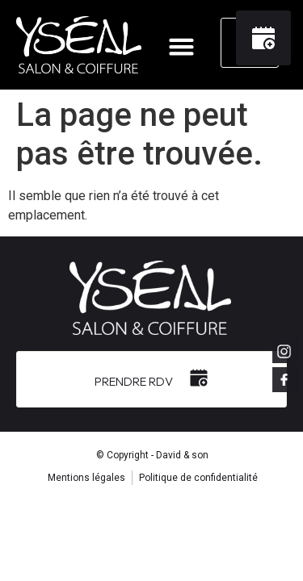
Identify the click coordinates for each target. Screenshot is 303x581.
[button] (181, 47)
